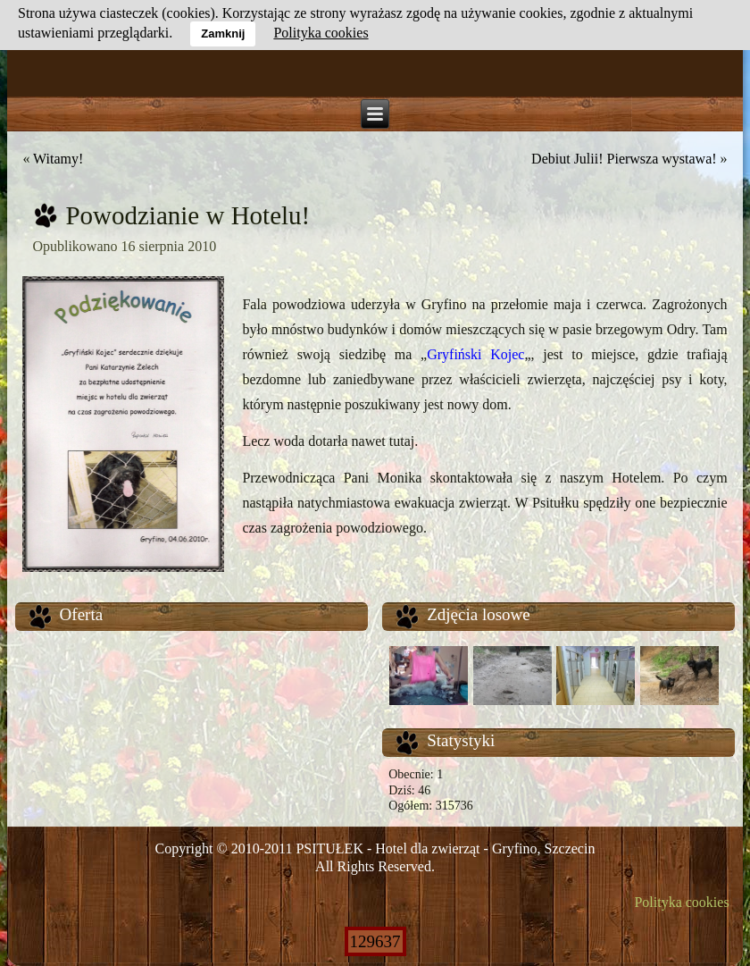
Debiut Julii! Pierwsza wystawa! (624, 158)
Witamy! (58, 158)
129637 (375, 941)
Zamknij (223, 33)
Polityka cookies (681, 902)
